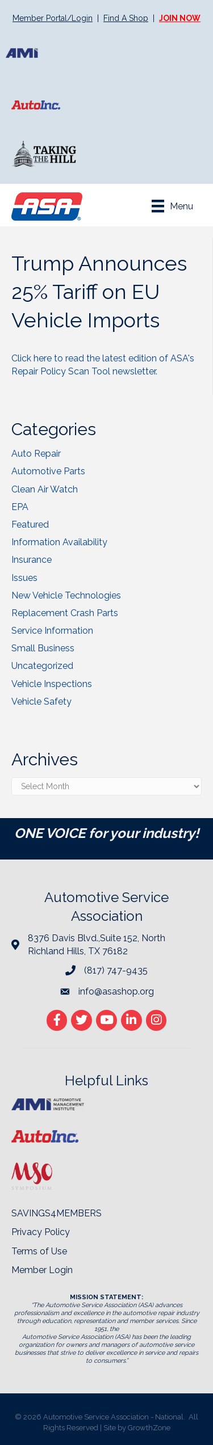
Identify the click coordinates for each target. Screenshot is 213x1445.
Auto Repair (36, 453)
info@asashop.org (116, 991)
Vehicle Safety (41, 701)
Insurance (31, 559)
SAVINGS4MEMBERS (56, 1213)
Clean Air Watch (44, 489)
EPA (19, 507)
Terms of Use (39, 1251)
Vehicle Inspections (51, 684)
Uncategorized (42, 665)
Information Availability (59, 542)
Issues (24, 577)
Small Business (42, 648)
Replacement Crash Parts (64, 613)
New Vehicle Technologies (66, 595)
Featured (30, 524)
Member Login (42, 1270)
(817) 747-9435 (116, 970)
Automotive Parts (48, 471)
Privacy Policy (40, 1232)
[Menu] (172, 206)
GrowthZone (149, 1427)
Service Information (52, 630)
